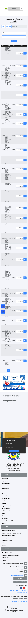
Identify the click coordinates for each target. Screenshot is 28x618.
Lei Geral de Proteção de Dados (19, 601)
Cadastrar (14, 451)
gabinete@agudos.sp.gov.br (17, 575)
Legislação (8, 26)
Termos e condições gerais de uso (18, 590)
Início (3, 26)
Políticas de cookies (22, 592)
